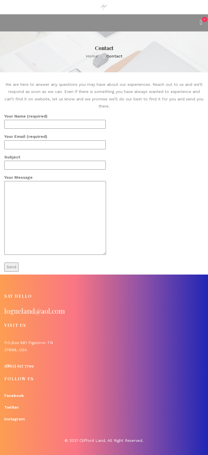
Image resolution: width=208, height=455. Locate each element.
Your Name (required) (55, 120)
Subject (55, 161)
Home (92, 56)
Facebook (14, 395)
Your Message (55, 215)
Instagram (14, 419)
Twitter (11, 407)
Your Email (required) (55, 140)
